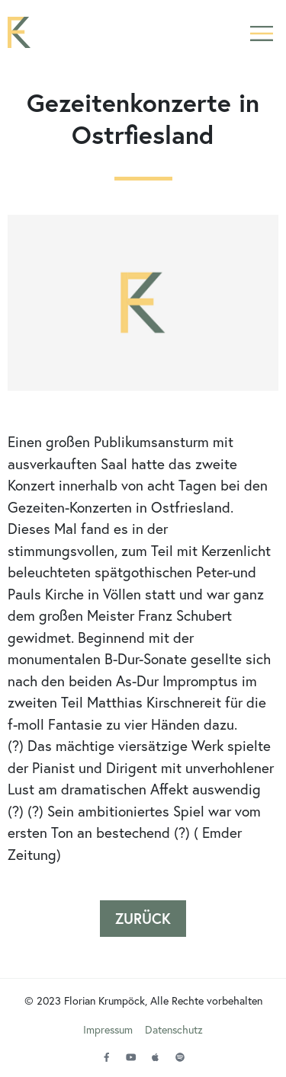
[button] (261, 32)
